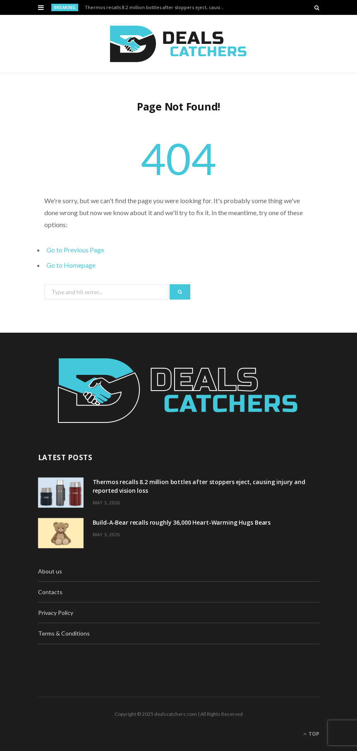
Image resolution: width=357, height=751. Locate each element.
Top (311, 733)
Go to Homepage (71, 265)
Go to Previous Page (75, 250)
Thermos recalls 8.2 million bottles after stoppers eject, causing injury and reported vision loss (156, 7)
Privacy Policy (55, 612)
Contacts (50, 591)
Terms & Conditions (64, 633)
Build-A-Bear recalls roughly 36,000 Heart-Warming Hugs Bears (182, 522)
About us (50, 571)
